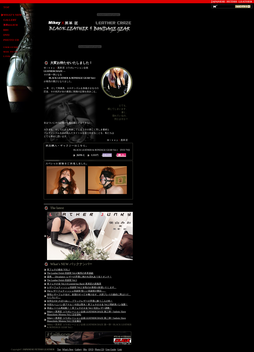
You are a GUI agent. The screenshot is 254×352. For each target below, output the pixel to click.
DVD (11, 35)
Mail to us (11, 52)
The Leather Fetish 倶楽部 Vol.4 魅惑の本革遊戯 (70, 273)
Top (59, 349)
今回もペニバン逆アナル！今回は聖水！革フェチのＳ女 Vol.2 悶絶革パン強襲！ (87, 304)
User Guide (11, 47)
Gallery (11, 20)
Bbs (85, 349)
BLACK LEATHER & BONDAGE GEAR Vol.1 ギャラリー (107, 155)
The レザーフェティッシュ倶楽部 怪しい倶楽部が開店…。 (76, 291)
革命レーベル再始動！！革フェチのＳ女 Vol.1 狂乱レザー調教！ (79, 308)
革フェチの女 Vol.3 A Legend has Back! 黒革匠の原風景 (74, 284)
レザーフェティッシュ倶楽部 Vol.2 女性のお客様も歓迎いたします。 (81, 287)
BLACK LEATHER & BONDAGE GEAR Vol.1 (121, 155)
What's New (11, 15)
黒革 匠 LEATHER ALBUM (11, 25)
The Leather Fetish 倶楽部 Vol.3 (62, 280)
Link (11, 57)
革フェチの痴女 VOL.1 (58, 269)
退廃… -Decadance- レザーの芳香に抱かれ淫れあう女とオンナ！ (79, 277)
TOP (11, 7)
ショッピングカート (243, 6)
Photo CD (11, 40)
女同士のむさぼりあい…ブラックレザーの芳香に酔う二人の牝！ (80, 301)
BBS (11, 30)
